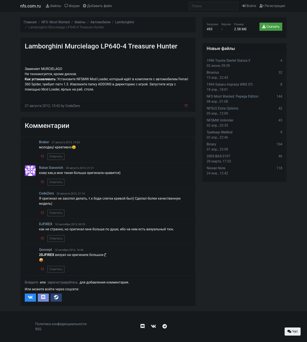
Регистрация (272, 6)
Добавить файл (97, 6)
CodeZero (72, 106)
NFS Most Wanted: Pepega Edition (232, 96)
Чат (292, 331)
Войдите (31, 282)
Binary (211, 144)
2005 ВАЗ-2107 (218, 156)
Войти (249, 6)
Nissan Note (216, 168)
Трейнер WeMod (219, 132)
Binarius (213, 72)
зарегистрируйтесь (62, 282)
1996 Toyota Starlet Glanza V (228, 60)
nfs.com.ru (30, 6)
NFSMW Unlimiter (220, 120)
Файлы (53, 6)
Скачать (270, 27)
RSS (38, 329)
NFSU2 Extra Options (222, 108)
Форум (72, 6)
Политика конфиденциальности (61, 324)
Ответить (55, 156)
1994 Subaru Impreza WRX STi (230, 84)
